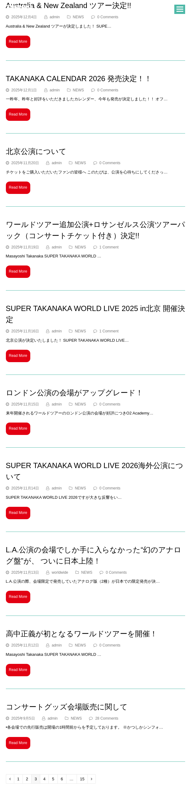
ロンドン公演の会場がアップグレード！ (74, 392)
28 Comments (106, 718)
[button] (179, 9)
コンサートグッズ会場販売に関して (67, 707)
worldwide (60, 572)
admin (55, 90)
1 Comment (109, 247)
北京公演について (36, 151)
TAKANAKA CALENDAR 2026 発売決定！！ (79, 78)
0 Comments (107, 90)
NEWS (78, 90)
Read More (18, 41)
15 (83, 779)
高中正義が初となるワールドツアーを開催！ (81, 633)
